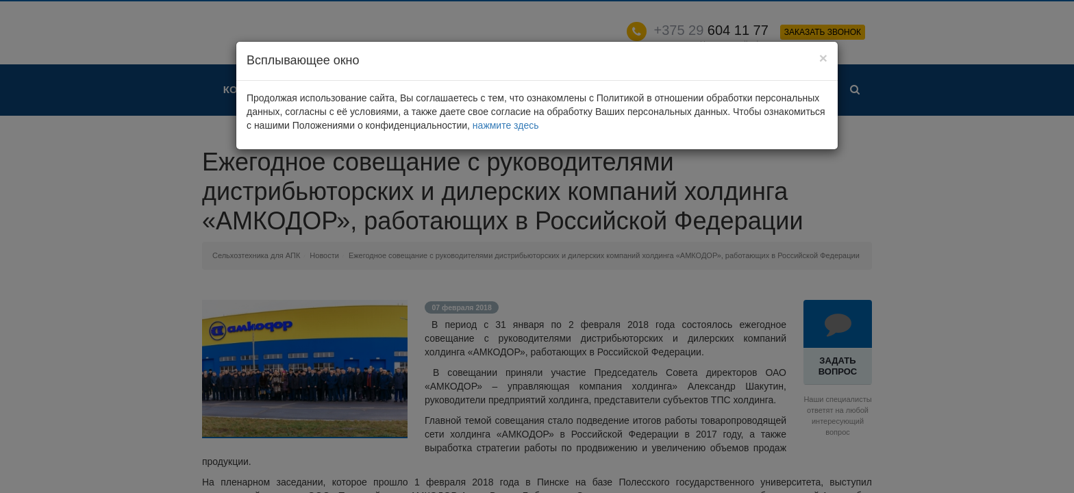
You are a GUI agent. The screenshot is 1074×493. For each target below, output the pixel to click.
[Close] (823, 58)
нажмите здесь (506, 125)
